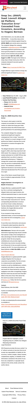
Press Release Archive (16, 388)
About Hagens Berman (7, 254)
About (7, 388)
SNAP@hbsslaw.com (14, 104)
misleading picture (14, 47)
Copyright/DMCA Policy (9, 395)
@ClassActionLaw (14, 282)
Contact (14, 398)
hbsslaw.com (6, 280)
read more (23, 227)
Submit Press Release (8, 391)
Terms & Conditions (20, 391)
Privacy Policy (22, 395)
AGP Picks (4, 2)
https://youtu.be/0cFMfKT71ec (16, 67)
